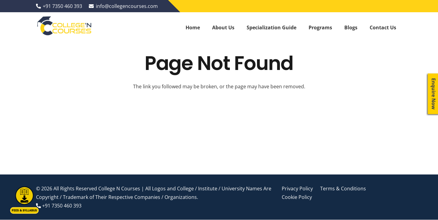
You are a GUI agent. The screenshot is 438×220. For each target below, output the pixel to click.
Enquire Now (433, 94)
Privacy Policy (297, 188)
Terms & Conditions (343, 188)
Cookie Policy (297, 197)
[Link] (64, 27)
